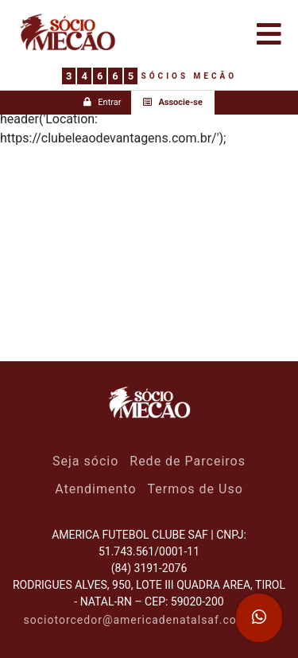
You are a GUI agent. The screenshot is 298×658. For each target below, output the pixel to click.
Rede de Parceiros (188, 461)
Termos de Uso (195, 488)
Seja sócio (85, 461)
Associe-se (173, 102)
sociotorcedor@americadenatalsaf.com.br (143, 619)
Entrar (102, 102)
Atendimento (95, 488)
